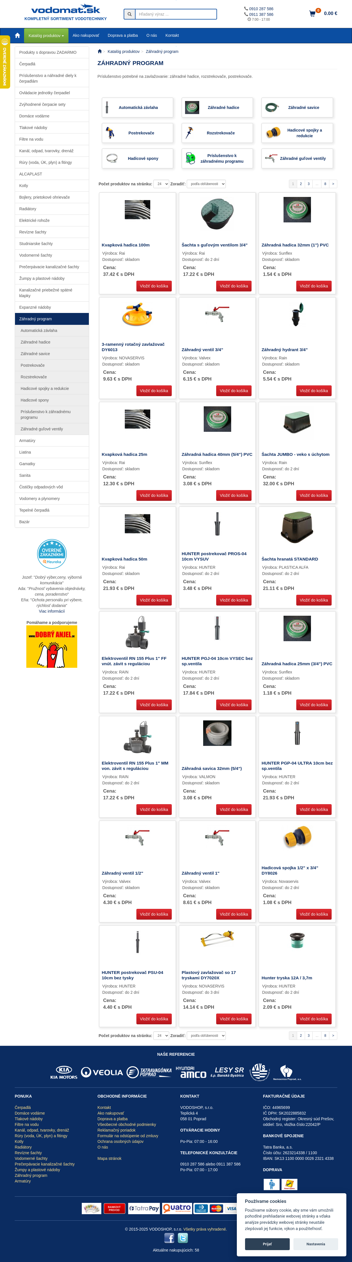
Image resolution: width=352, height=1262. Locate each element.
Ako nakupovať (86, 35)
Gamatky (27, 464)
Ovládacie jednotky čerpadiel (44, 93)
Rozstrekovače (34, 377)
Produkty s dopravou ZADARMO (47, 52)
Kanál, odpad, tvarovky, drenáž (46, 151)
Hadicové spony (35, 400)
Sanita (25, 475)
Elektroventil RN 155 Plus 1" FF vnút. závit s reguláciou (134, 661)
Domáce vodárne (34, 116)
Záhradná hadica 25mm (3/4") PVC (296, 663)
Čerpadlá (27, 64)
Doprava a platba (123, 35)
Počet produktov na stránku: (125, 184)
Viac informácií (52, 611)
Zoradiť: (178, 184)
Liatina (25, 452)
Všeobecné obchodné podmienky (127, 1124)
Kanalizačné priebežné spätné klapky (45, 293)
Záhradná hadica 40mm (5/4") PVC (217, 454)
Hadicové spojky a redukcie (45, 388)
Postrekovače (33, 365)
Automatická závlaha (39, 330)
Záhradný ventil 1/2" (122, 873)
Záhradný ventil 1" (201, 873)
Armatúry (27, 440)
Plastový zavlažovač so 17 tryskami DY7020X (209, 975)
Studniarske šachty (36, 243)
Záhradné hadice (35, 342)
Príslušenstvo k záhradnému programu (46, 414)
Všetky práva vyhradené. (205, 1229)
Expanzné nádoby (35, 307)
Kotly (23, 185)
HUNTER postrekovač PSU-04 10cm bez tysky (132, 975)
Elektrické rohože (34, 220)
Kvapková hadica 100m (126, 244)
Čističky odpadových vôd (41, 487)
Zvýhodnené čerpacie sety (42, 104)
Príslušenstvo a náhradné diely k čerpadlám (47, 78)
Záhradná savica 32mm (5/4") (212, 768)
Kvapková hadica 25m (124, 454)
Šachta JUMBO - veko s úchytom (295, 454)
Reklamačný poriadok (117, 1130)
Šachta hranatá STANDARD (289, 559)
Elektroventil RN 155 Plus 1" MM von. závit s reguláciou (135, 765)
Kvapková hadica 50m (124, 559)
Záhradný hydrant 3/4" (284, 349)
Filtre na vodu (31, 139)
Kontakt (172, 35)
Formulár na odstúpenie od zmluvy (128, 1136)
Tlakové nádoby (33, 127)
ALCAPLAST (30, 174)
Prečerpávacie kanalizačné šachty (49, 267)
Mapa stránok (110, 1158)
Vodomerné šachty (35, 255)
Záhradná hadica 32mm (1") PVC (295, 244)
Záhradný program (35, 319)
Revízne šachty (32, 232)
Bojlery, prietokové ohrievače (44, 197)
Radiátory (27, 209)
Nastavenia (315, 1244)
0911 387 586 (261, 14)
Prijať (267, 1244)
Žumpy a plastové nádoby (42, 278)
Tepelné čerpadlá (34, 510)
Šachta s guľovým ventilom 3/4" (215, 244)
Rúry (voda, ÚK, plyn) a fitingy (45, 162)
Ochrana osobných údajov (121, 1141)
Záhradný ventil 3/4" (202, 349)
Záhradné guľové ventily (42, 429)
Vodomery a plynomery (39, 498)
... (316, 184)
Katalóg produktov (46, 35)
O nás (151, 35)
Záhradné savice (35, 353)
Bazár (24, 522)
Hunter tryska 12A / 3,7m (286, 977)
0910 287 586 (261, 9)
